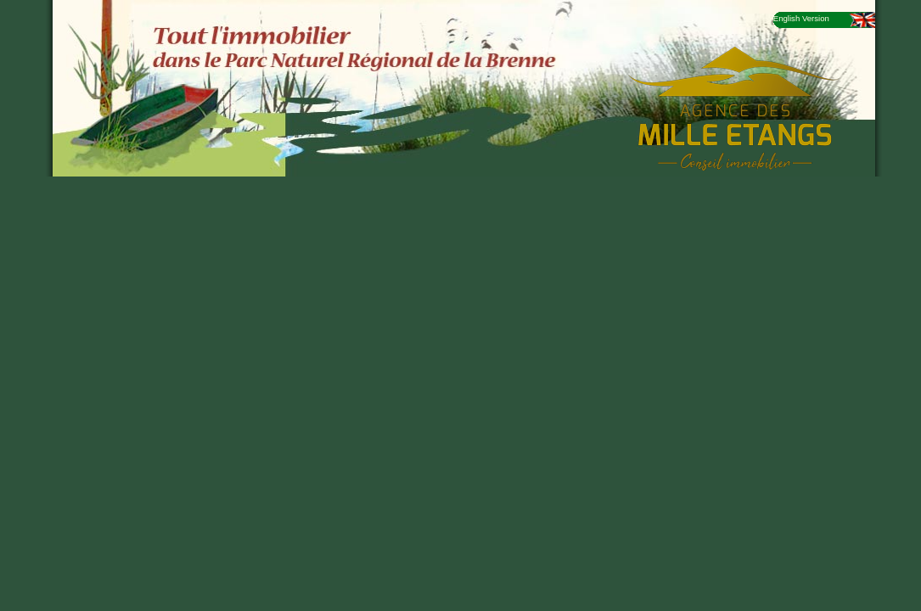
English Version (801, 18)
